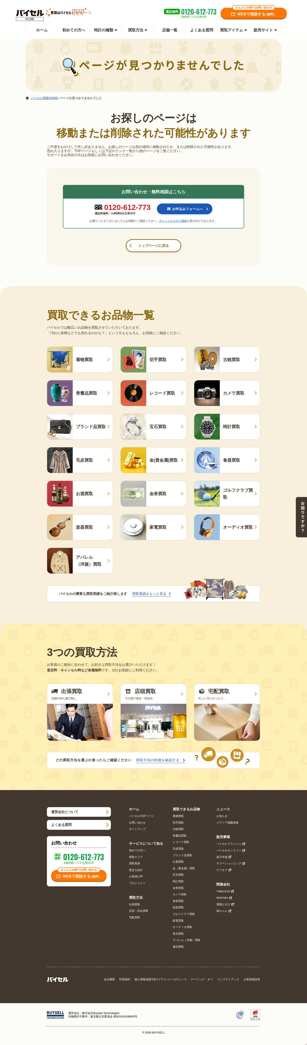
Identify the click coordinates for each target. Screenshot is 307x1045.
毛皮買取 (178, 848)
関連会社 (223, 884)
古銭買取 (178, 829)
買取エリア (136, 857)
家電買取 (178, 920)
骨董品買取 (180, 835)
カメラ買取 (180, 894)
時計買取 (178, 881)
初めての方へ (73, 30)
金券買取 (178, 888)
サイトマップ (137, 829)
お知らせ (221, 816)
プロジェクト (137, 883)
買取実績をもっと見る (149, 594)
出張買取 (134, 904)
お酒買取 (178, 861)
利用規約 (124, 979)
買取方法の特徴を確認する (158, 760)
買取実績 (134, 863)
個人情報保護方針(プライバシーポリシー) (160, 979)
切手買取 (178, 822)
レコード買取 (181, 842)
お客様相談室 (251, 979)
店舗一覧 (169, 30)
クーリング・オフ (202, 979)
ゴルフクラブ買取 (184, 914)
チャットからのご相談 (173, 220)
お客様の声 (136, 876)
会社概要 (109, 979)
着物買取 (178, 816)
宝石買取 (178, 874)
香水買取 (178, 933)
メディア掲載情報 (227, 822)
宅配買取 (134, 917)
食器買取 (178, 901)
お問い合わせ (137, 822)
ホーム (42, 30)
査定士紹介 (136, 870)
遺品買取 (178, 946)
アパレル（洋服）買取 (186, 940)
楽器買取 (178, 907)
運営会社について (64, 812)
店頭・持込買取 (138, 910)
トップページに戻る (153, 245)
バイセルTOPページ (141, 816)
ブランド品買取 (182, 855)
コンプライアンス (228, 979)
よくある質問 (201, 30)
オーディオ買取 (182, 927)
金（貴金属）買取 (184, 868)
